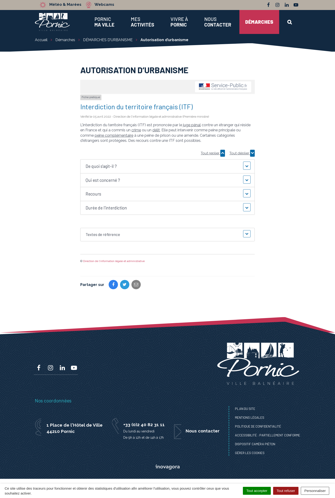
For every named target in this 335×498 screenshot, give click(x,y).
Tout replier (213, 153)
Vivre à (179, 21)
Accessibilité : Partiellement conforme (267, 435)
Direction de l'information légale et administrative (114, 261)
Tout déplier (242, 153)
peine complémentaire (114, 135)
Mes (142, 21)
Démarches (259, 22)
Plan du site (245, 409)
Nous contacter (203, 430)
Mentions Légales (249, 417)
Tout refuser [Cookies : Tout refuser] (286, 491)
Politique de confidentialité (258, 426)
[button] (167, 166)
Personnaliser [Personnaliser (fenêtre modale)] (315, 491)
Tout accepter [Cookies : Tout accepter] (256, 491)
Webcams (104, 4)
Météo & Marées (65, 4)
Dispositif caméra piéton (255, 444)
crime (136, 130)
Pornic (104, 21)
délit (156, 130)
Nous (217, 21)
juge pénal (192, 125)
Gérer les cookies (250, 453)
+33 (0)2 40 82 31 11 (144, 424)
